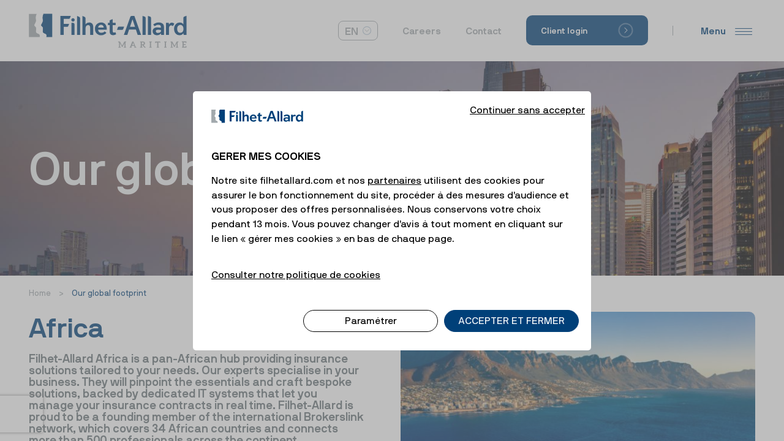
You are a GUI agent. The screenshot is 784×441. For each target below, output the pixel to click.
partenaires (394, 169)
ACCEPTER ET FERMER (511, 310)
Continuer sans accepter (527, 99)
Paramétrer (371, 310)
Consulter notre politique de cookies (295, 264)
